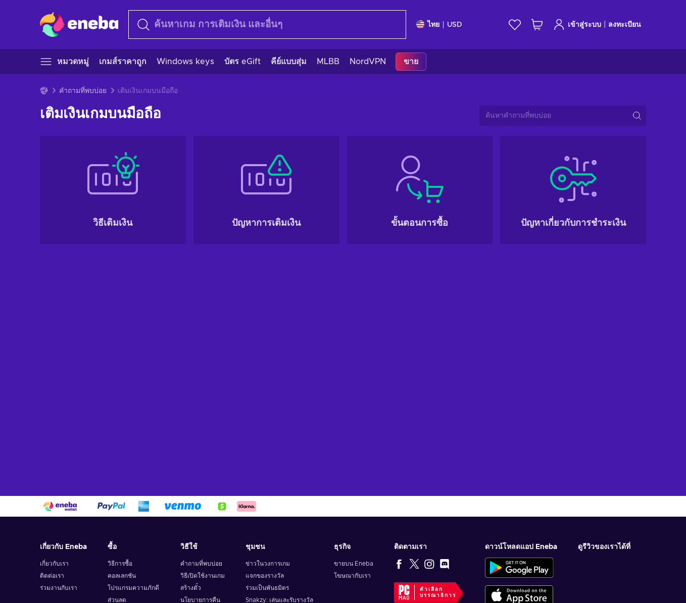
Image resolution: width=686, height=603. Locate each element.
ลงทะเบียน (624, 24)
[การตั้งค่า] (439, 24)
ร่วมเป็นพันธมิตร (267, 588)
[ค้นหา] (267, 24)
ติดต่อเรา (52, 576)
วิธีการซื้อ (120, 564)
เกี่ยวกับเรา (54, 564)
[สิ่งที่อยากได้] (515, 24)
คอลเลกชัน (122, 576)
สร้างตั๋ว (190, 588)
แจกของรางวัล (265, 576)
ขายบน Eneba (353, 564)
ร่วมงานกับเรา (58, 588)
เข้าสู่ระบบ (577, 24)
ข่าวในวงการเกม (268, 564)
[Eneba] (79, 24)
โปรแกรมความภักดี (133, 588)
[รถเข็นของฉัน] (537, 24)
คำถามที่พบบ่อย (83, 90)
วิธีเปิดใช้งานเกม (202, 576)
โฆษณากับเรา (352, 576)
